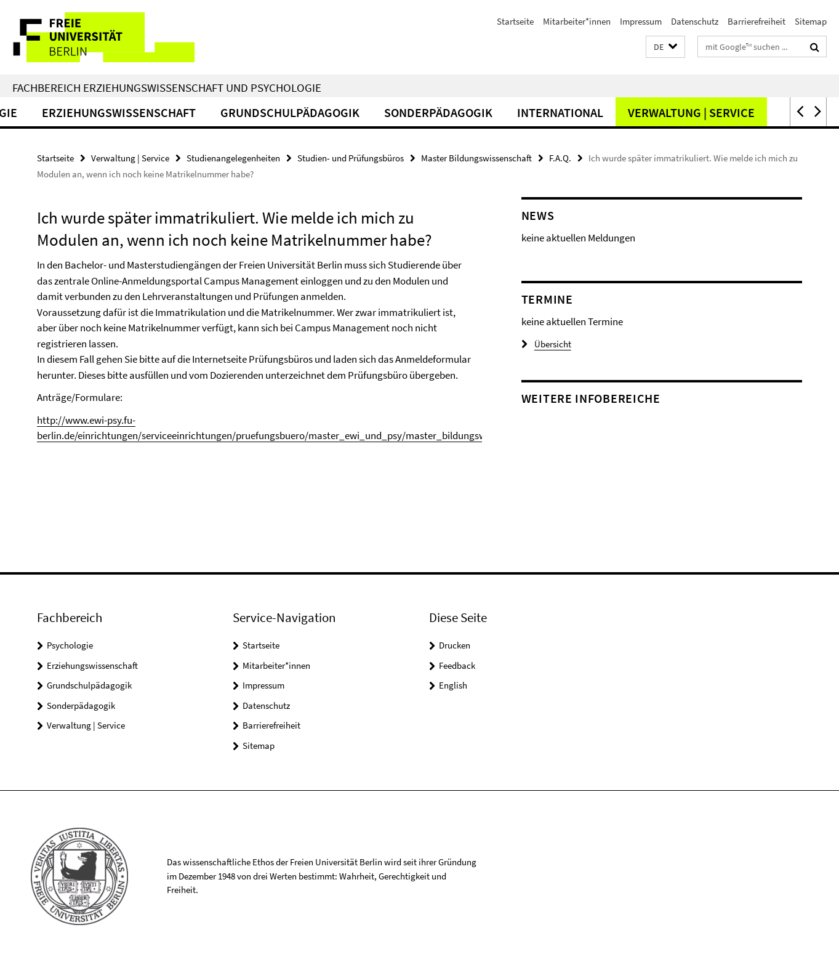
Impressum (641, 21)
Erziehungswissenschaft (158, 112)
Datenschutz (694, 21)
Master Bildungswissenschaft (476, 158)
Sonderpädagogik (478, 112)
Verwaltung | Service (730, 112)
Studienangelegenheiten (233, 158)
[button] (665, 47)
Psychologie (70, 645)
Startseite (515, 21)
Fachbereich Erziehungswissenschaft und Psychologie (166, 87)
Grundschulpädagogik (329, 112)
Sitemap (811, 21)
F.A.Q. (560, 158)
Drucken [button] (454, 645)
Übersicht (546, 344)
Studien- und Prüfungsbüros (350, 158)
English (453, 685)
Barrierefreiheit (756, 21)
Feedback (457, 665)
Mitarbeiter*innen (577, 21)
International (599, 112)
